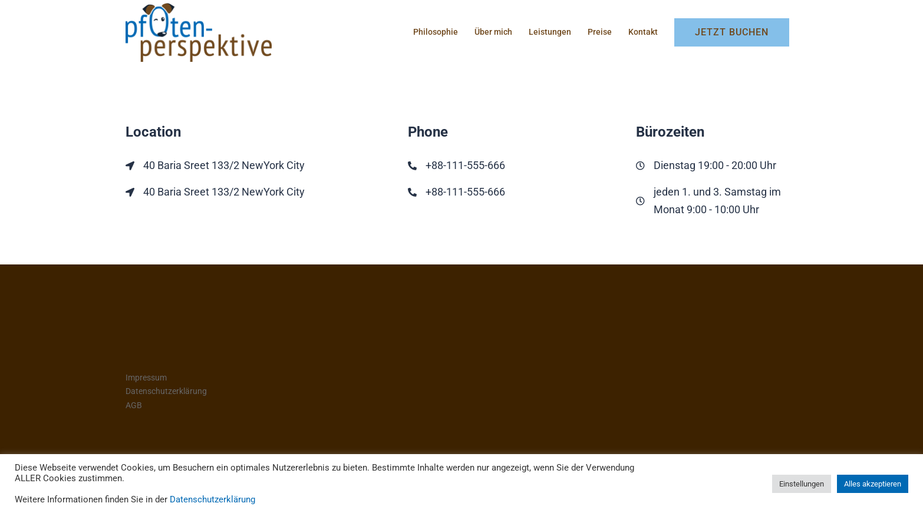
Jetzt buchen (732, 32)
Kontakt (643, 32)
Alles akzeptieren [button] (872, 483)
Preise (600, 32)
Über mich (493, 32)
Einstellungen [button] (801, 483)
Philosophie (435, 32)
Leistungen (550, 32)
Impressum (146, 377)
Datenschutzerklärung (166, 391)
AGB (134, 405)
